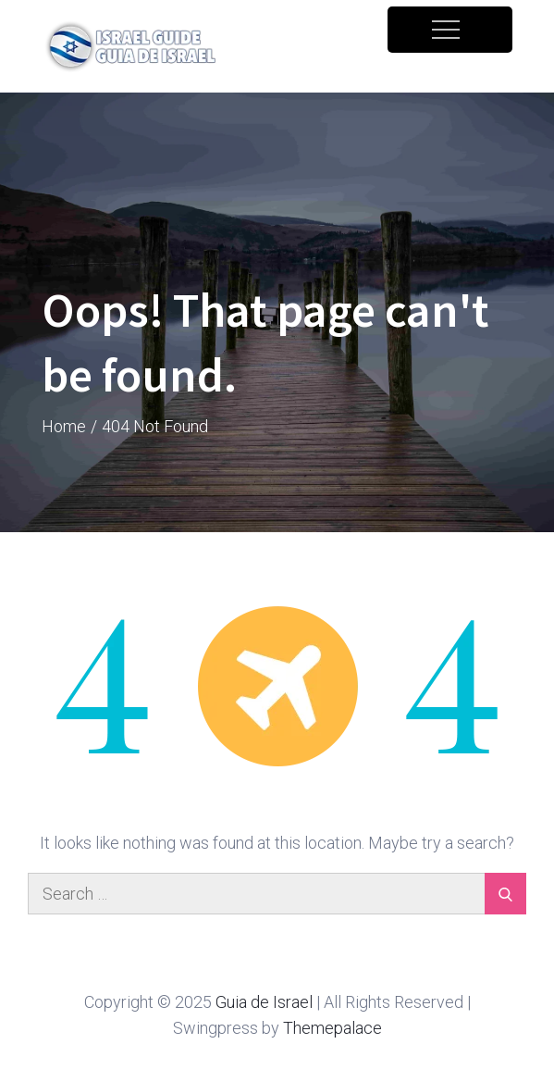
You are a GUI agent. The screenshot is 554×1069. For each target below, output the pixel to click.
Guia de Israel (264, 1002)
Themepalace (332, 1028)
